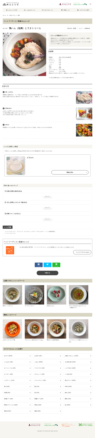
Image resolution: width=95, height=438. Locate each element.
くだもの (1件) (8, 362)
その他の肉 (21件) (70, 362)
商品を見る (70, 172)
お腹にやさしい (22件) (71, 355)
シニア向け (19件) (70, 368)
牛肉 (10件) (68, 386)
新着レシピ (65, 10)
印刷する (47, 273)
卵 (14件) (7, 386)
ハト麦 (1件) (68, 374)
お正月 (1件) (38, 355)
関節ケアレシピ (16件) (11, 405)
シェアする (39, 265)
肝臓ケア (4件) (8, 398)
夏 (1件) (36, 386)
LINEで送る (56, 265)
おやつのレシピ (47, 10)
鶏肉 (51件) (7, 411)
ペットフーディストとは (82, 252)
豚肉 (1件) (68, 398)
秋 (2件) (36, 392)
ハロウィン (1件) (9, 380)
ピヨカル (51, 71)
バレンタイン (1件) (40, 380)
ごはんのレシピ (29, 10)
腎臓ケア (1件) (38, 398)
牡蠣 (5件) (7, 392)
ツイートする (47, 265)
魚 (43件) (67, 405)
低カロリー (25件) (70, 380)
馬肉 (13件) (37, 405)
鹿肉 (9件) (37, 411)
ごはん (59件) (38, 362)
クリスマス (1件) (39, 368)
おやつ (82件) (8, 355)
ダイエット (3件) (39, 374)
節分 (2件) (68, 392)
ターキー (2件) (8, 374)
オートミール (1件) (10, 368)
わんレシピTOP (11, 10)
